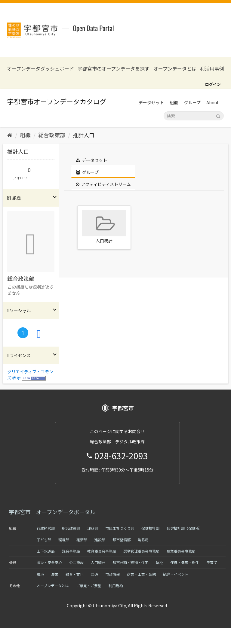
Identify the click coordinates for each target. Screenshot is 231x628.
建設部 (99, 539)
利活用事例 (212, 68)
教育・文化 (75, 574)
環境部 (63, 539)
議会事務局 (71, 551)
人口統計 (98, 562)
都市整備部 (121, 539)
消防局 (143, 539)
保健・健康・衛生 (184, 562)
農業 (54, 574)
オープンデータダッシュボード (40, 68)
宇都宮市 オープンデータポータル (52, 512)
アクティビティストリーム (103, 184)
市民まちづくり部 (119, 528)
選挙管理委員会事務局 (141, 551)
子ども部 (44, 539)
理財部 (92, 528)
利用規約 (116, 585)
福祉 (159, 562)
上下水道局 (46, 551)
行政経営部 (46, 528)
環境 (40, 574)
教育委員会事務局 (101, 551)
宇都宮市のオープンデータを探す (113, 68)
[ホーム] (9, 135)
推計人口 (83, 135)
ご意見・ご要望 (88, 585)
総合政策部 (51, 135)
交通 (94, 574)
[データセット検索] (194, 115)
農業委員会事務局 (181, 551)
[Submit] (218, 115)
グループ (192, 102)
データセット (151, 102)
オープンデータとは (174, 68)
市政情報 (112, 574)
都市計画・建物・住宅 (130, 562)
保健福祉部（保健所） (185, 528)
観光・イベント (175, 574)
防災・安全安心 (49, 562)
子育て (211, 562)
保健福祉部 (150, 528)
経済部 (81, 539)
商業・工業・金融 (141, 574)
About (212, 102)
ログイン (213, 84)
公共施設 (76, 562)
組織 (174, 102)
